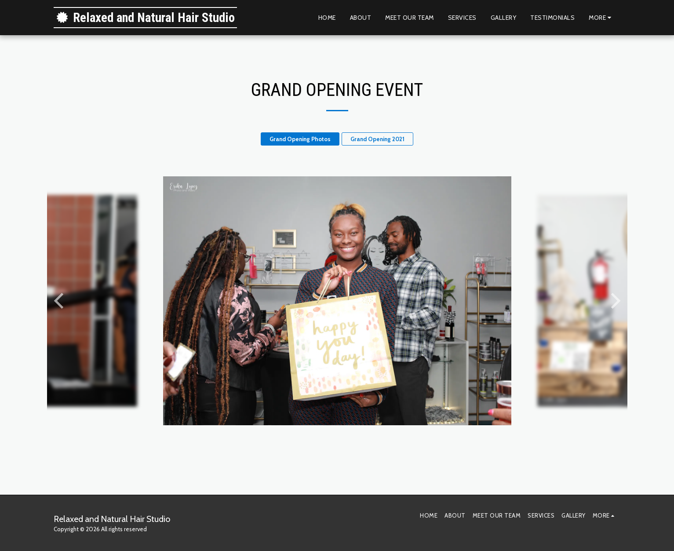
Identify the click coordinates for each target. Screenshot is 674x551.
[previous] (60, 301)
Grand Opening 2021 (377, 138)
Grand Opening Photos (300, 138)
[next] (614, 301)
